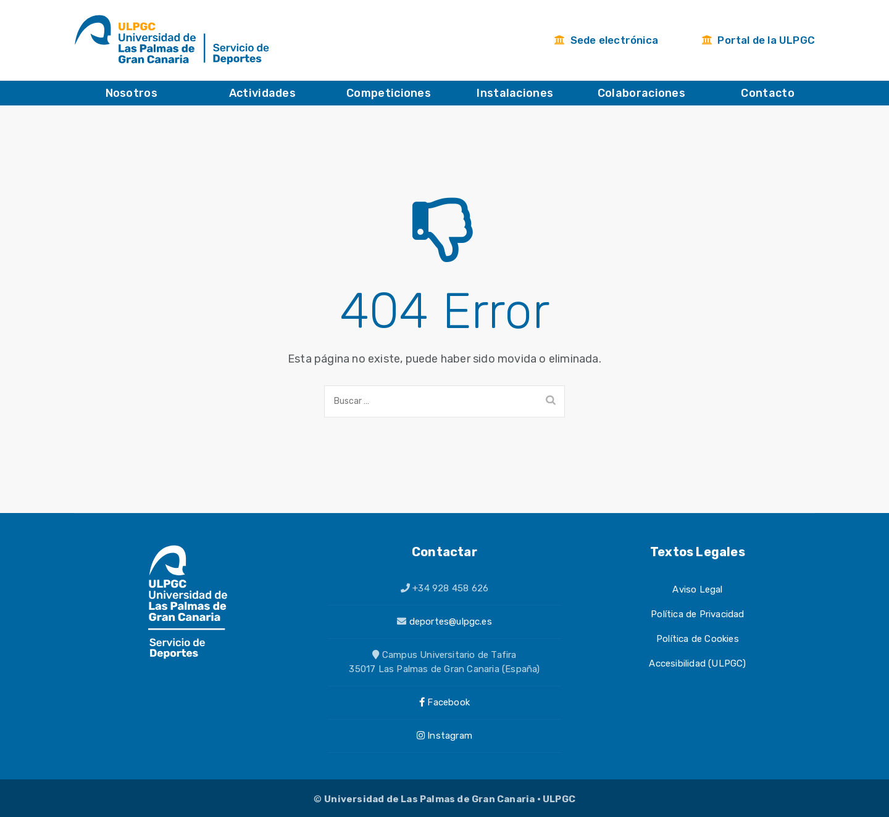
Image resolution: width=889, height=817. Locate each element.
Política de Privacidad (697, 614)
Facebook (444, 702)
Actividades (262, 93)
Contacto (767, 93)
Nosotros (131, 93)
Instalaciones (515, 93)
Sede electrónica (606, 40)
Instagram (444, 735)
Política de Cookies (697, 638)
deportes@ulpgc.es (450, 621)
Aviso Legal (697, 589)
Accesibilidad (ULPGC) (697, 663)
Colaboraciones (641, 93)
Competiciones (388, 93)
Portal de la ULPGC (758, 40)
